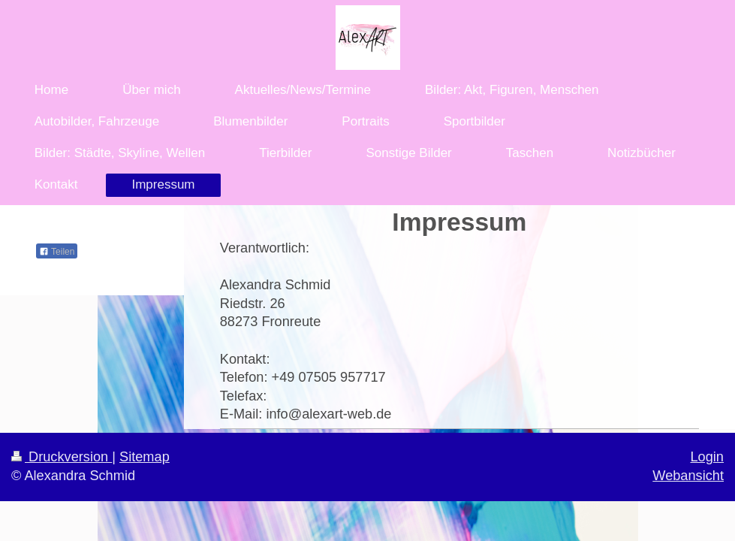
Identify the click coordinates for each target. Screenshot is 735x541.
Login (707, 456)
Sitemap (144, 456)
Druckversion (61, 456)
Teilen (56, 251)
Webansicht (688, 475)
